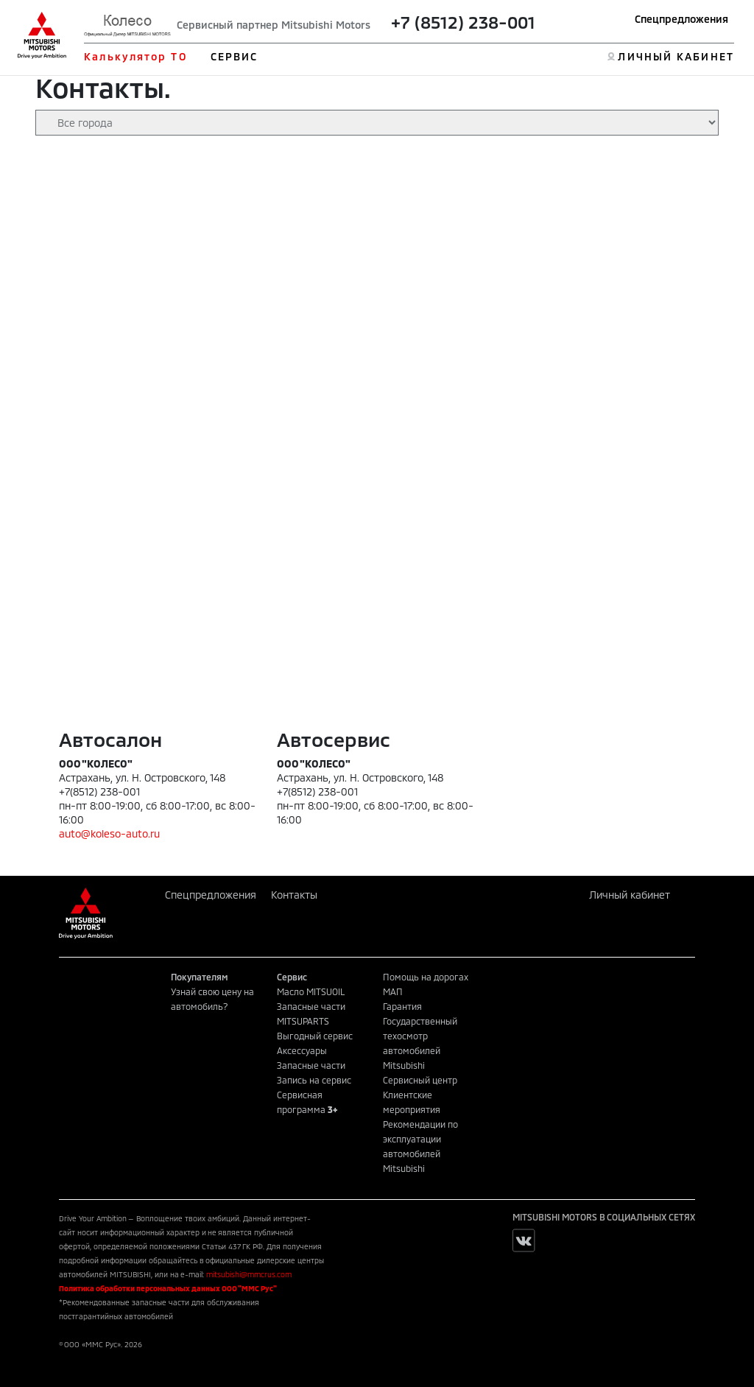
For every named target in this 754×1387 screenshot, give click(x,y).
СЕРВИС (234, 56)
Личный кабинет (629, 894)
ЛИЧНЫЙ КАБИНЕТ (675, 56)
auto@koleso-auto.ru (109, 833)
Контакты (294, 894)
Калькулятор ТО (135, 56)
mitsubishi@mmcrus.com (249, 1274)
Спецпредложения (681, 19)
